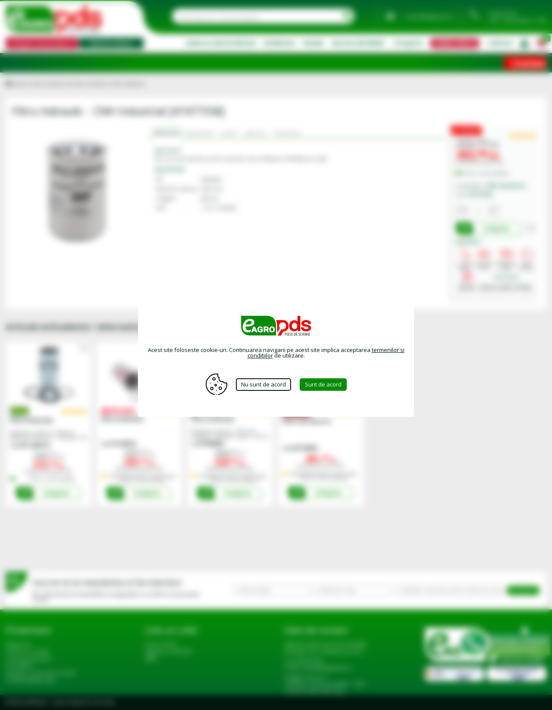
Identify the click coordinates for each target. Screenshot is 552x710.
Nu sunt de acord (263, 384)
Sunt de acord (323, 384)
